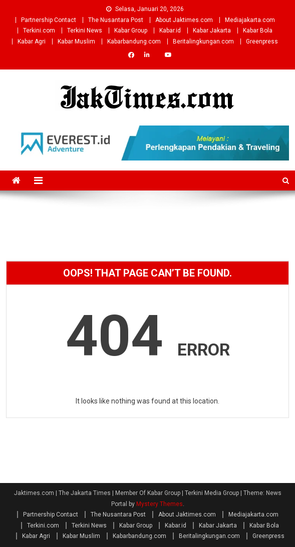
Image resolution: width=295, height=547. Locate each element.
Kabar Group (130, 30)
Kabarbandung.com (134, 41)
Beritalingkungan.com (203, 41)
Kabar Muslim (76, 41)
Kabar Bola (257, 30)
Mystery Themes (159, 504)
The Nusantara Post (115, 20)
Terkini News (84, 30)
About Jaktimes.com (184, 20)
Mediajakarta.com (250, 20)
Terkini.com (39, 30)
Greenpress (262, 41)
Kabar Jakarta (212, 30)
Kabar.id (170, 30)
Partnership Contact (48, 20)
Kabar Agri (32, 41)
